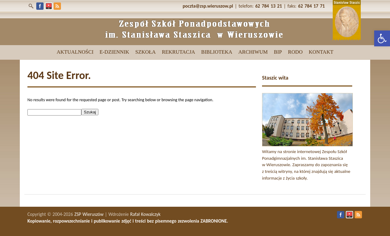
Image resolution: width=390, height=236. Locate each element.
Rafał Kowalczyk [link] (145, 214)
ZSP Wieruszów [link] (89, 214)
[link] (382, 38)
